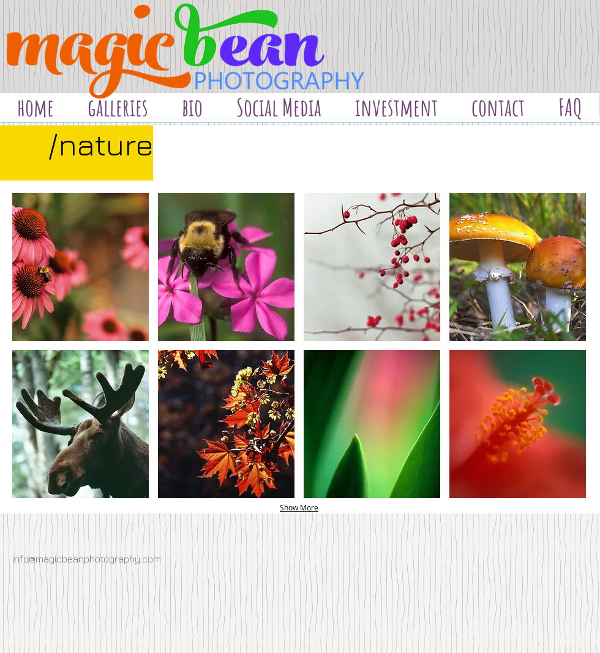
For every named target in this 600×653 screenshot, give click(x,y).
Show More (299, 507)
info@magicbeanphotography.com (86, 558)
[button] (80, 267)
